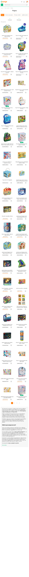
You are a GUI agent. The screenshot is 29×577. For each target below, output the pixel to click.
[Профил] (24, 1)
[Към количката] (27, 2)
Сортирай (10, 19)
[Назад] (1, 10)
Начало (2, 8)
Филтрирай (19, 19)
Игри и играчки (7, 8)
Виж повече (4, 445)
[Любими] (21, 1)
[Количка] (27, 2)
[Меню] (2, 5)
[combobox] (14, 5)
